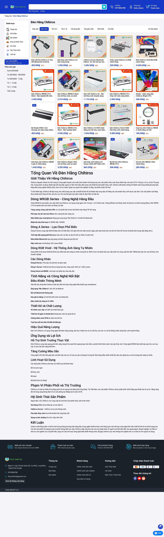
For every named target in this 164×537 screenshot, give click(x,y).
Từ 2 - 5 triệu (11, 87)
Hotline (120, 6)
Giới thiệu (13, 34)
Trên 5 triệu (10, 91)
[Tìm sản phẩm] (68, 7)
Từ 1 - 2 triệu (11, 83)
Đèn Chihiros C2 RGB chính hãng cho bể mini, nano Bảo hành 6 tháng (94, 132)
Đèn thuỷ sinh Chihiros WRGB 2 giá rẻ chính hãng (42, 166)
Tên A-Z (54, 29)
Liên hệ (12, 54)
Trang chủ (8, 16)
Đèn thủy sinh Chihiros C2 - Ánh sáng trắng (68, 61)
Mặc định (44, 29)
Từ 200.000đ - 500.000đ (15, 75)
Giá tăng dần (75, 29)
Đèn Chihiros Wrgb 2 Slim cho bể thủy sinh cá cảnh (67, 166)
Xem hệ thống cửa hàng (15, 485)
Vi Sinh (42, 11)
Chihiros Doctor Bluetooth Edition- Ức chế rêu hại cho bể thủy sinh (94, 62)
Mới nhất (101, 29)
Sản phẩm (13, 38)
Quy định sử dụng (83, 483)
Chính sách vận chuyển (86, 475)
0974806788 (12, 477)
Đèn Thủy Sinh (33, 11)
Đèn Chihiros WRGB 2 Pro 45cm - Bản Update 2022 (67, 131)
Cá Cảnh (13, 46)
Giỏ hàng (153, 7)
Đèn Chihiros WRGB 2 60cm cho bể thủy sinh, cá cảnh (68, 96)
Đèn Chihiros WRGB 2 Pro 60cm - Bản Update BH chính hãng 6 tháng (42, 97)
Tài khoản (138, 7)
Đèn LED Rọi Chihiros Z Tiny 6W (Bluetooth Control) (42, 61)
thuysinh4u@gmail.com (17, 481)
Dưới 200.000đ (11, 70)
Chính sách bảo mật (84, 471)
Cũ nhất (110, 29)
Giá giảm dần (89, 29)
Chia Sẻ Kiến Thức (16, 42)
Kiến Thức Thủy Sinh (113, 479)
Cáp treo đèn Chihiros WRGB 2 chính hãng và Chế (147, 131)
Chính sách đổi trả (84, 479)
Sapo (17, 494)
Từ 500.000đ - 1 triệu (14, 79)
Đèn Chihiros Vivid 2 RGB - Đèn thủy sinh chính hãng (120, 131)
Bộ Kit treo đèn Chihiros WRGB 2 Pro (119, 166)
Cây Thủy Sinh (15, 50)
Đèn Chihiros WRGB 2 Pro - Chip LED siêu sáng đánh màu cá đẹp (120, 97)
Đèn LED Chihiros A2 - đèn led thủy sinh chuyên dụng (94, 96)
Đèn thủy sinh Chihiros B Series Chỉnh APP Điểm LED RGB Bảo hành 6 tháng (94, 167)
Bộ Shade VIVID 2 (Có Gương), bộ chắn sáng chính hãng (42, 132)
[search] (104, 7)
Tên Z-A (64, 29)
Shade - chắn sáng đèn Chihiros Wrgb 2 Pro (145, 96)
